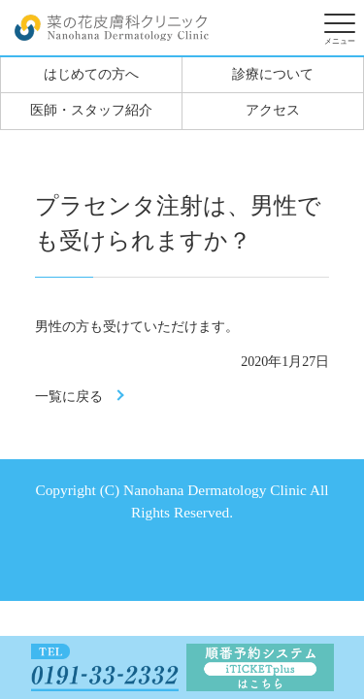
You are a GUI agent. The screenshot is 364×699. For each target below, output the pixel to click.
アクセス (273, 110)
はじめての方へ (91, 74)
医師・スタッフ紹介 (91, 110)
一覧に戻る (69, 396)
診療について (273, 74)
